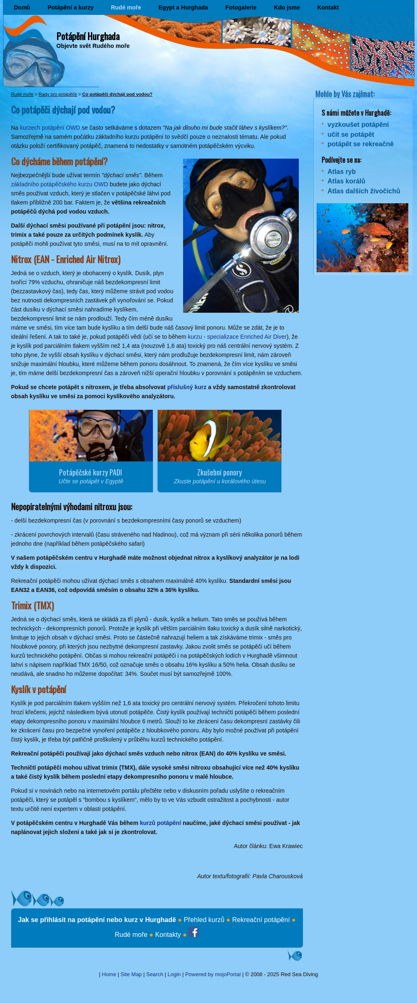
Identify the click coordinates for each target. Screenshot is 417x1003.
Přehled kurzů (203, 919)
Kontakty (168, 934)
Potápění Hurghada (88, 36)
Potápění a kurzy (70, 7)
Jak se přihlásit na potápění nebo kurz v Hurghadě (97, 919)
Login (174, 974)
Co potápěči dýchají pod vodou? (117, 94)
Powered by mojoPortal (213, 974)
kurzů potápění (160, 823)
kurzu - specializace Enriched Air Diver (237, 336)
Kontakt (328, 7)
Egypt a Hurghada (183, 7)
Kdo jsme (287, 7)
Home (109, 974)
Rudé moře (126, 7)
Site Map (131, 974)
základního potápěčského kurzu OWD (59, 184)
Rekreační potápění (261, 919)
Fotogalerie (240, 7)
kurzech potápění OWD (50, 127)
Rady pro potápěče (57, 94)
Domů (22, 7)
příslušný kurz (187, 387)
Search (154, 974)
